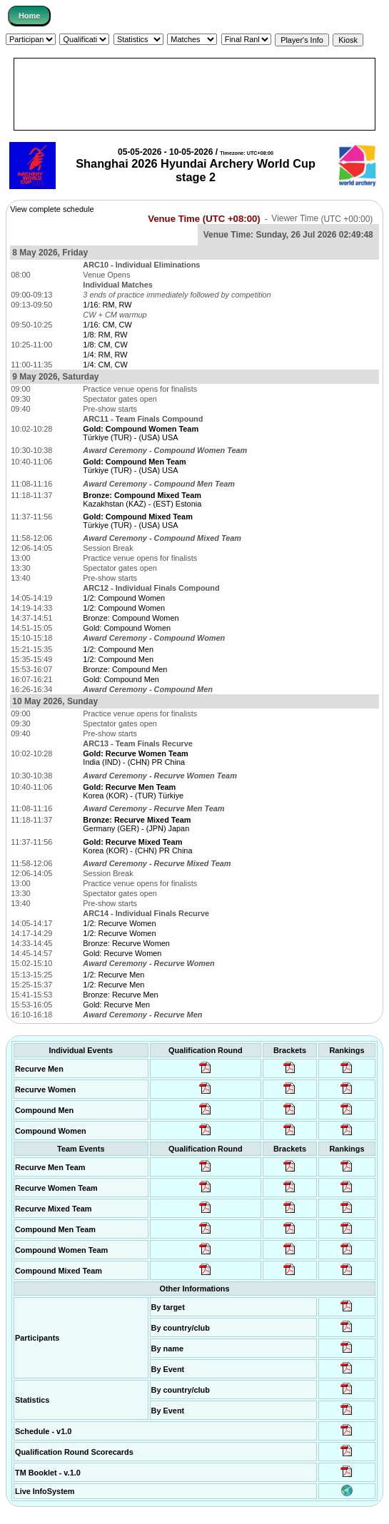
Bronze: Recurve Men (120, 994)
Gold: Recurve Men (116, 1004)
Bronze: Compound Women (130, 618)
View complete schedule (52, 209)
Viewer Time (322, 219)
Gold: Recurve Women (122, 953)
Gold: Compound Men (121, 679)
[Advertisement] (194, 94)
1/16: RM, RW (107, 304)
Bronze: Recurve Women (126, 943)
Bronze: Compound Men (125, 669)
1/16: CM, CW (107, 324)
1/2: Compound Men (118, 649)
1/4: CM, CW (105, 364)
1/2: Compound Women (124, 598)
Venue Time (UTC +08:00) (204, 218)
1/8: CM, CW (105, 344)
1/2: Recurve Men (113, 974)
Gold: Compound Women (127, 628)
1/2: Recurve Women (119, 923)
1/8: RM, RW (105, 334)
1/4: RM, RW (105, 354)
